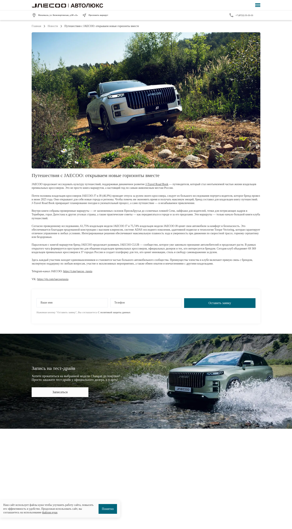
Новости (53, 26)
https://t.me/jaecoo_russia (77, 271)
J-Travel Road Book (156, 184)
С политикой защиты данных (114, 312)
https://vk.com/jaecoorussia (53, 279)
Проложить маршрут (95, 15)
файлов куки (49, 512)
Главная (36, 26)
